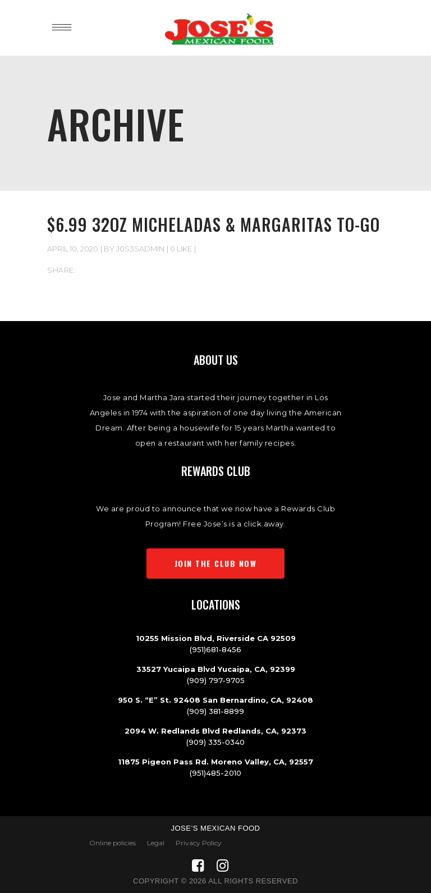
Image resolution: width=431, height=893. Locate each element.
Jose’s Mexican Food (215, 828)
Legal (155, 843)
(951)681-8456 (215, 649)
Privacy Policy (199, 843)
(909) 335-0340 (215, 742)
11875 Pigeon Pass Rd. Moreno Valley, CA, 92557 (215, 761)
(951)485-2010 (215, 772)
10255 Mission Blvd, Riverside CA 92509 (216, 638)
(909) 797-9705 (216, 680)
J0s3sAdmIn (140, 248)
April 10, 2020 (72, 248)
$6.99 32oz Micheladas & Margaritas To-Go (213, 224)
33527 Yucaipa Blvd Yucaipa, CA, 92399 (215, 669)
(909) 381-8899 (215, 711)
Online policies (112, 843)
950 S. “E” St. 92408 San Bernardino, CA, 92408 (215, 699)
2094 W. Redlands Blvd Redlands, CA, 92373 (215, 730)
